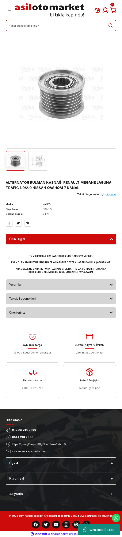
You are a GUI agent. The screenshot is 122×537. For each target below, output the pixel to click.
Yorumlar (15, 285)
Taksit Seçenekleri (22, 298)
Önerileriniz (17, 312)
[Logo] (49, 10)
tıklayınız (111, 194)
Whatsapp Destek (98, 529)
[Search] (61, 25)
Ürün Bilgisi (17, 239)
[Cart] (113, 10)
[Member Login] (105, 10)
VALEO (47, 204)
